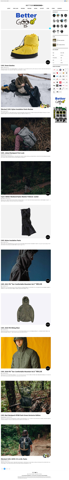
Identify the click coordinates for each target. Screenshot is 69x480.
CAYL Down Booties (8, 65)
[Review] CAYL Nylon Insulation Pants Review (17, 109)
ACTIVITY (42, 8)
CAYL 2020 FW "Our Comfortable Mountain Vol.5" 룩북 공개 (21, 371)
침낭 (53, 55)
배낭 (53, 52)
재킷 (53, 60)
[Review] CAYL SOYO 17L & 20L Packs (14, 459)
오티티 (62, 62)
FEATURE (29, 8)
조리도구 (62, 55)
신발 (61, 57)
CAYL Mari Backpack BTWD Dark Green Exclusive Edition (21, 415)
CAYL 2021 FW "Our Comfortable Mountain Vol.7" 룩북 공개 (21, 284)
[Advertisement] (60, 130)
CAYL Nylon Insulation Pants (11, 240)
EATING (35, 8)
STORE (53, 8)
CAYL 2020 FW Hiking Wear (10, 328)
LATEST (8, 8)
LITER (48, 8)
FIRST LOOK (15, 8)
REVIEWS (23, 8)
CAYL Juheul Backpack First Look (12, 153)
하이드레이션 (55, 57)
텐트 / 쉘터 (62, 52)
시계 (61, 60)
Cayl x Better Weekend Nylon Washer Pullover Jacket (19, 197)
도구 (53, 62)
